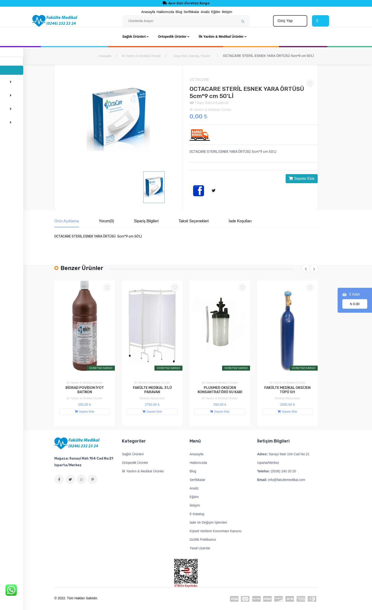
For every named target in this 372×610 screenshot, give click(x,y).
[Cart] (320, 21)
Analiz (205, 12)
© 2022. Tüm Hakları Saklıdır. (76, 598)
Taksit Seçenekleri (198, 221)
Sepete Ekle (302, 179)
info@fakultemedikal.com (281, 480)
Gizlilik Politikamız (203, 539)
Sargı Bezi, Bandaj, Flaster (191, 56)
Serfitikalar (191, 12)
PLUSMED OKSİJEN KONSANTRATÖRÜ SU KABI (220, 390)
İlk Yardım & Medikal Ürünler (141, 56)
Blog (179, 12)
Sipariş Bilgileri (149, 221)
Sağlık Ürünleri (133, 454)
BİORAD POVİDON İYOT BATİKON (84, 390)
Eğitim (215, 12)
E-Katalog (197, 514)
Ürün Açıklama (66, 221)
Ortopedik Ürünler (135, 463)
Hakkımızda (165, 12)
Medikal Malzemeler (152, 398)
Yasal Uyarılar (200, 548)
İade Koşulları (247, 221)
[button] (305, 268)
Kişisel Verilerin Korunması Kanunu (216, 531)
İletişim (227, 12)
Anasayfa (148, 12)
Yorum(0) (108, 221)
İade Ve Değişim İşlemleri (208, 522)
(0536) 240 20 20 (276, 471)
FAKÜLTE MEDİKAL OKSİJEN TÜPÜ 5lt (287, 390)
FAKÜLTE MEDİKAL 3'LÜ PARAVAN (152, 390)
